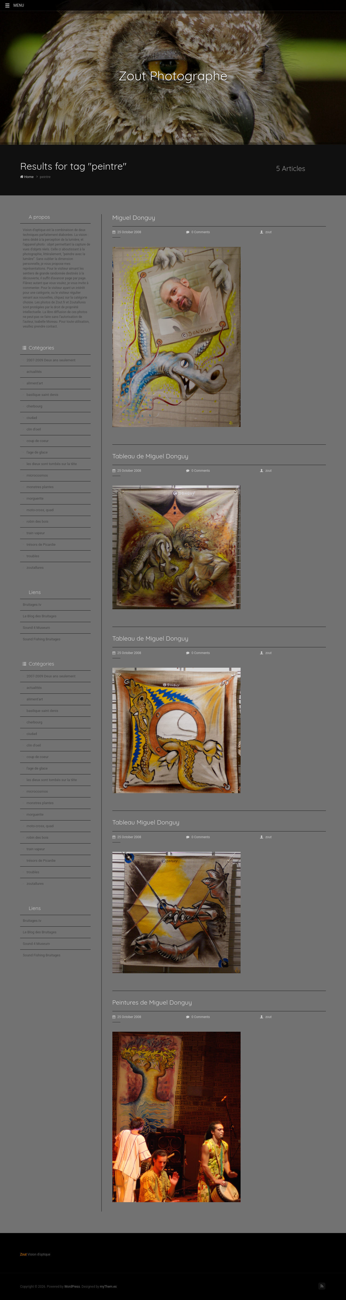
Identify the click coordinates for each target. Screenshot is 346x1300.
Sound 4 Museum (36, 628)
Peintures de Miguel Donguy (152, 1002)
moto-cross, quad (40, 510)
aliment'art (35, 383)
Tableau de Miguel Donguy (150, 456)
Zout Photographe (173, 76)
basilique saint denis (42, 395)
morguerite (35, 498)
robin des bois (37, 521)
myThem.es (108, 1286)
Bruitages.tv (32, 605)
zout (265, 232)
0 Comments (198, 232)
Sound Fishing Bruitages (41, 639)
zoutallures (35, 568)
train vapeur (36, 533)
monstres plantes (40, 487)
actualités (34, 372)
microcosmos (37, 475)
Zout (23, 1254)
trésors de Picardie (41, 545)
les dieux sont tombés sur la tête (52, 464)
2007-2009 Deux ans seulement (51, 360)
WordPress (72, 1286)
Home (27, 177)
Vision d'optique (173, 90)
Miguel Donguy (133, 217)
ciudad (32, 418)
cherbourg (34, 406)
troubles (33, 556)
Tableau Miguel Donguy (146, 822)
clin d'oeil (34, 429)
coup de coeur (38, 441)
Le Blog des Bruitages (40, 616)
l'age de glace (37, 452)
